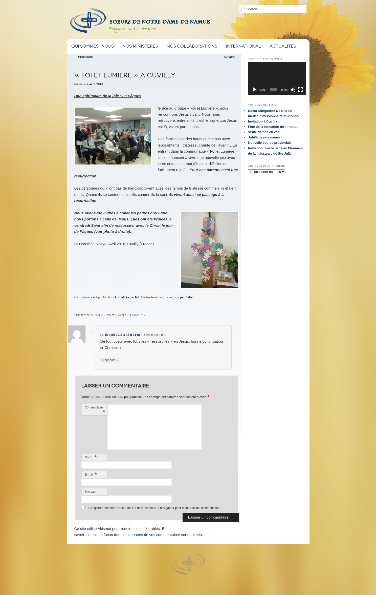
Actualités (283, 46)
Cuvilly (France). (141, 244)
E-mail (91, 474)
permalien (187, 297)
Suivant (231, 57)
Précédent (83, 57)
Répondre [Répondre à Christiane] (110, 360)
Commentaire (95, 410)
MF (137, 297)
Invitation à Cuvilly (262, 121)
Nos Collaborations (192, 46)
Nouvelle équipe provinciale (270, 143)
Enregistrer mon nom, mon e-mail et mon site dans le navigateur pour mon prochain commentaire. (153, 508)
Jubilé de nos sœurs (264, 137)
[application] (277, 78)
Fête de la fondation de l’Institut (273, 127)
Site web (90, 492)
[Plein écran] (300, 89)
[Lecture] (254, 89)
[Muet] (293, 89)
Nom (91, 457)
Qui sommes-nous (92, 46)
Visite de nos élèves (263, 132)
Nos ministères (140, 46)
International (243, 46)
